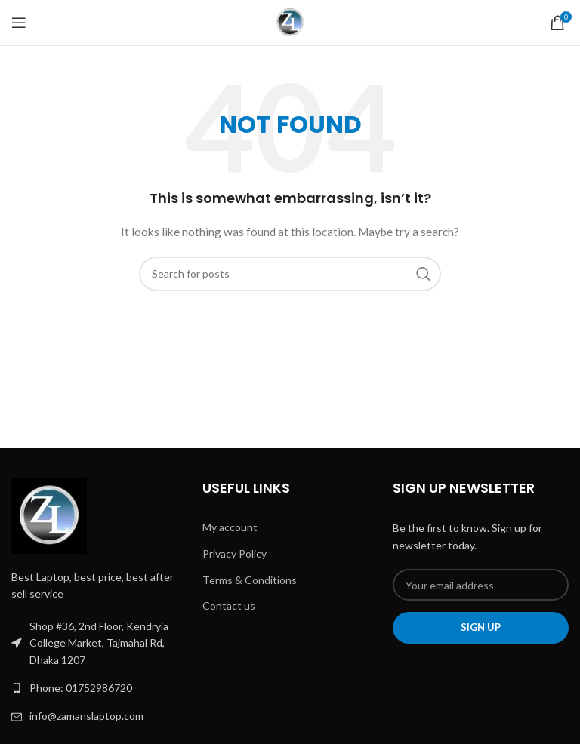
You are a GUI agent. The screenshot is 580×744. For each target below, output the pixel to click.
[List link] (99, 688)
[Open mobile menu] (19, 23)
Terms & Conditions (249, 579)
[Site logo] (290, 21)
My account (230, 527)
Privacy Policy (234, 553)
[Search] (290, 274)
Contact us (228, 605)
